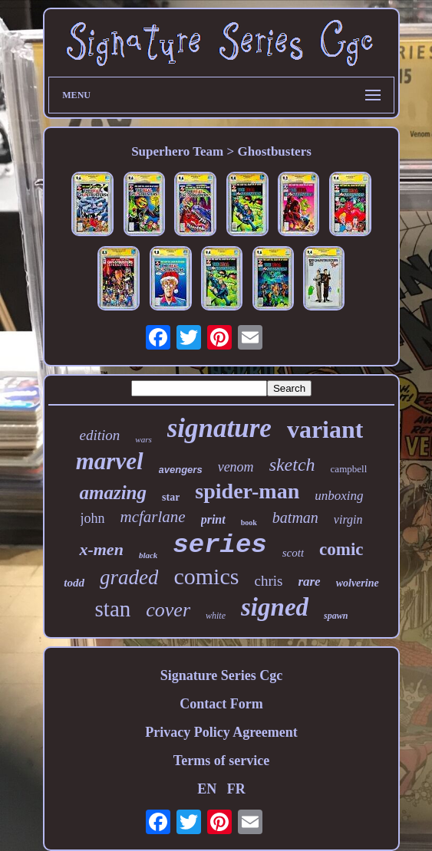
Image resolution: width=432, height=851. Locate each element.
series (219, 545)
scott (293, 553)
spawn (336, 615)
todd (74, 583)
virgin (348, 519)
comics (206, 576)
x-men (101, 549)
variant (325, 429)
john (93, 518)
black (148, 555)
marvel (109, 461)
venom (236, 467)
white (216, 615)
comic (341, 549)
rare (309, 581)
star (171, 497)
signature (219, 428)
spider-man (247, 491)
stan (113, 608)
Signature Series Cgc (221, 675)
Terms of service (221, 760)
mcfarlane (153, 517)
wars (143, 439)
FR (236, 789)
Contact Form (221, 703)
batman (295, 517)
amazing (113, 492)
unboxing (339, 495)
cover (168, 610)
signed (274, 607)
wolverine (357, 583)
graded (129, 577)
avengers (181, 469)
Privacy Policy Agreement (221, 732)
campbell (349, 469)
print (213, 519)
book (249, 522)
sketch (292, 465)
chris (268, 581)
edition (100, 435)
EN (206, 789)
